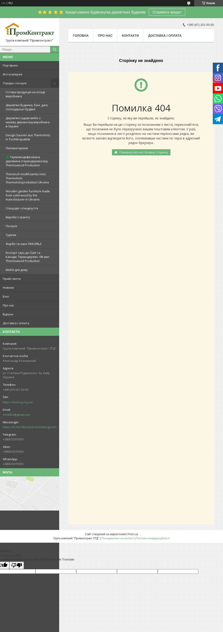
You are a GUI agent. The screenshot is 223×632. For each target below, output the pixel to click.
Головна (81, 35)
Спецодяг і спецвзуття (22, 208)
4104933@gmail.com (16, 415)
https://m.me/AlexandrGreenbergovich (29, 427)
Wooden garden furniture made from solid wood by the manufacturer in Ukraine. (28, 195)
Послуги (11, 226)
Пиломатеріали (17, 148)
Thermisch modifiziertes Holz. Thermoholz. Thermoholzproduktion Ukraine (27, 178)
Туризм (11, 235)
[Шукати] (54, 49)
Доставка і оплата (16, 323)
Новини (8, 287)
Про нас (8, 305)
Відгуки (8, 314)
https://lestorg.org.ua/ (18, 402)
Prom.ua (133, 534)
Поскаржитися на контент (117, 538)
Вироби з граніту (18, 217)
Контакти (130, 35)
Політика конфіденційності (153, 538)
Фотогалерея (12, 74)
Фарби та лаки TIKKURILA (23, 244)
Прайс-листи (12, 279)
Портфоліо (10, 65)
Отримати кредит (167, 12)
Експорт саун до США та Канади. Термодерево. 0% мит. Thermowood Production (28, 257)
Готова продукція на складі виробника (25, 94)
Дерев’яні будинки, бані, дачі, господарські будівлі (27, 107)
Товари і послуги (15, 83)
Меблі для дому (17, 270)
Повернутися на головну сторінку (143, 152)
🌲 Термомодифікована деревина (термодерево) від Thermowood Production (27, 161)
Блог (6, 296)
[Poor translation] (16, 565)
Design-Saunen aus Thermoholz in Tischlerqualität (28, 137)
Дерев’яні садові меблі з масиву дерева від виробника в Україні (28, 122)
